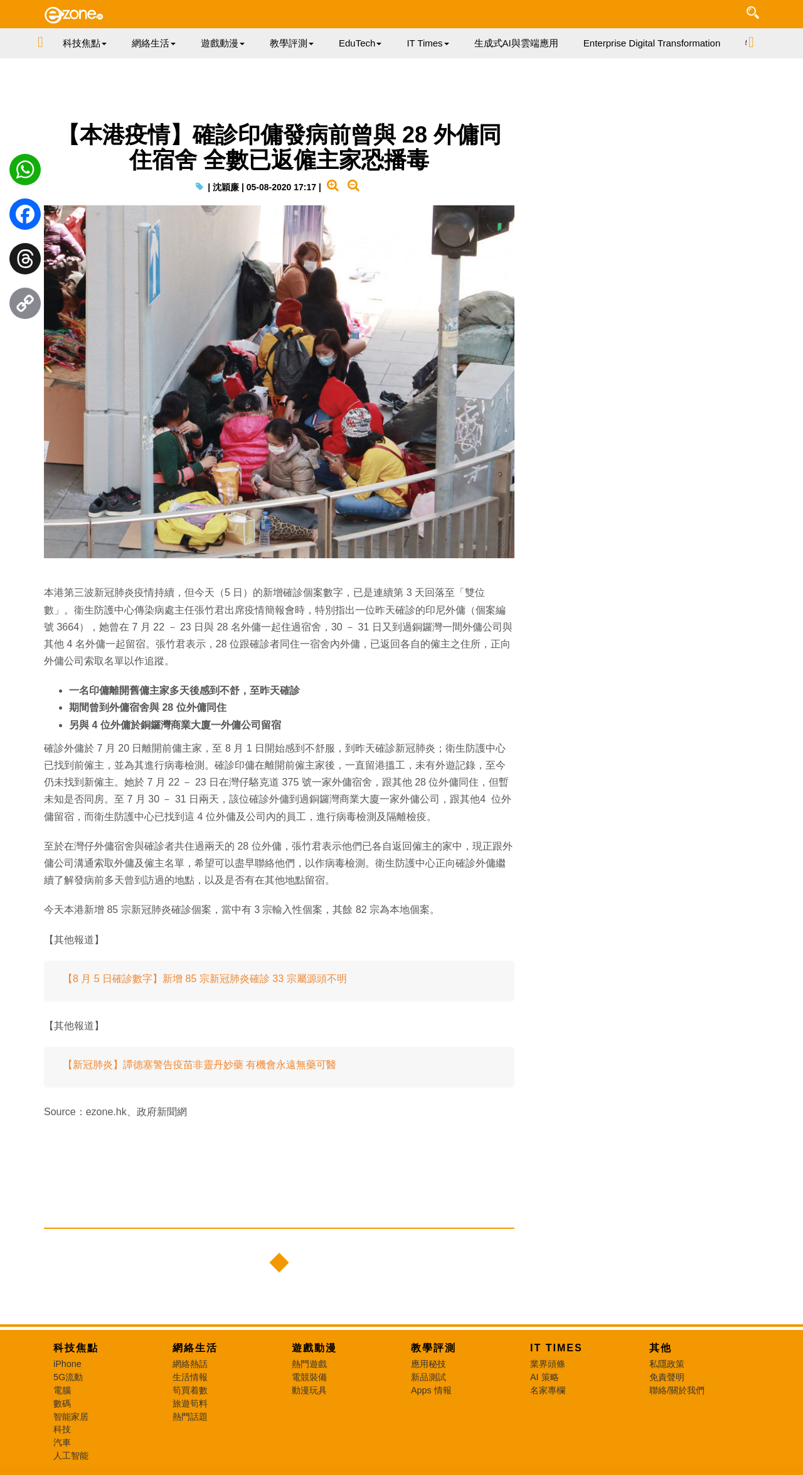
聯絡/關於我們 (677, 1390)
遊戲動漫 (314, 1348)
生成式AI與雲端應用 (516, 43)
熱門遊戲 (309, 1364)
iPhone (67, 1364)
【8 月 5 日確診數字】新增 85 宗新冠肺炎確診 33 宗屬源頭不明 (205, 978)
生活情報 (190, 1377)
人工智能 (70, 1456)
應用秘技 (428, 1364)
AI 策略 (544, 1377)
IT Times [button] (428, 43)
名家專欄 (547, 1390)
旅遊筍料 (190, 1403)
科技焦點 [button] (85, 43)
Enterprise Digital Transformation (651, 43)
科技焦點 (75, 1348)
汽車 (62, 1442)
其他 (660, 1348)
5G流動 (68, 1377)
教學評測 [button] (292, 43)
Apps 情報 (431, 1390)
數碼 (62, 1403)
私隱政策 (666, 1364)
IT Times (556, 1348)
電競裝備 (309, 1377)
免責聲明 (666, 1377)
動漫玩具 (309, 1390)
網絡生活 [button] (154, 43)
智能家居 (70, 1417)
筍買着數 (190, 1390)
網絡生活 (195, 1348)
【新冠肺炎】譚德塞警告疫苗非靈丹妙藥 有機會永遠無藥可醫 (199, 1064)
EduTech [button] (360, 43)
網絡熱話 (190, 1364)
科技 (62, 1429)
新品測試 (428, 1377)
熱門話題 (190, 1417)
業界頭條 (547, 1364)
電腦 (62, 1390)
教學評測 (433, 1348)
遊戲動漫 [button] (223, 43)
